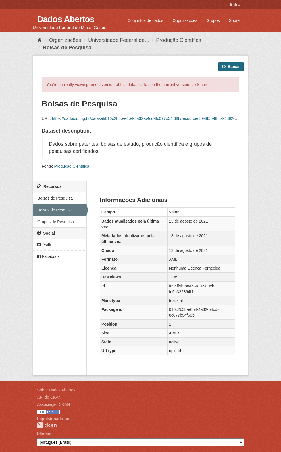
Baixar (231, 66)
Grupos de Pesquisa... (57, 221)
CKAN (47, 425)
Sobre (234, 20)
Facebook (48, 256)
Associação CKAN (53, 404)
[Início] (39, 40)
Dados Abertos (65, 19)
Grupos (213, 20)
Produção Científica (178, 40)
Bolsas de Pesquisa (67, 47)
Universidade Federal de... (118, 40)
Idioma (43, 434)
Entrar (235, 4)
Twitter (45, 244)
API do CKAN (49, 397)
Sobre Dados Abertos (56, 390)
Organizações (184, 20)
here (205, 84)
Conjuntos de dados (145, 20)
